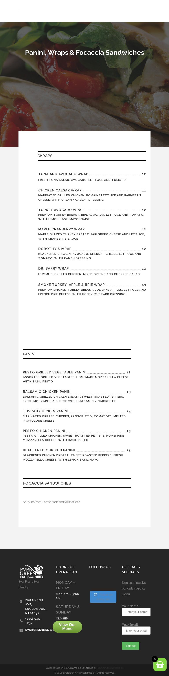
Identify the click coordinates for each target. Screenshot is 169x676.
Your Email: (136, 629)
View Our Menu (67, 627)
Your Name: (136, 610)
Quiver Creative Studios (110, 667)
